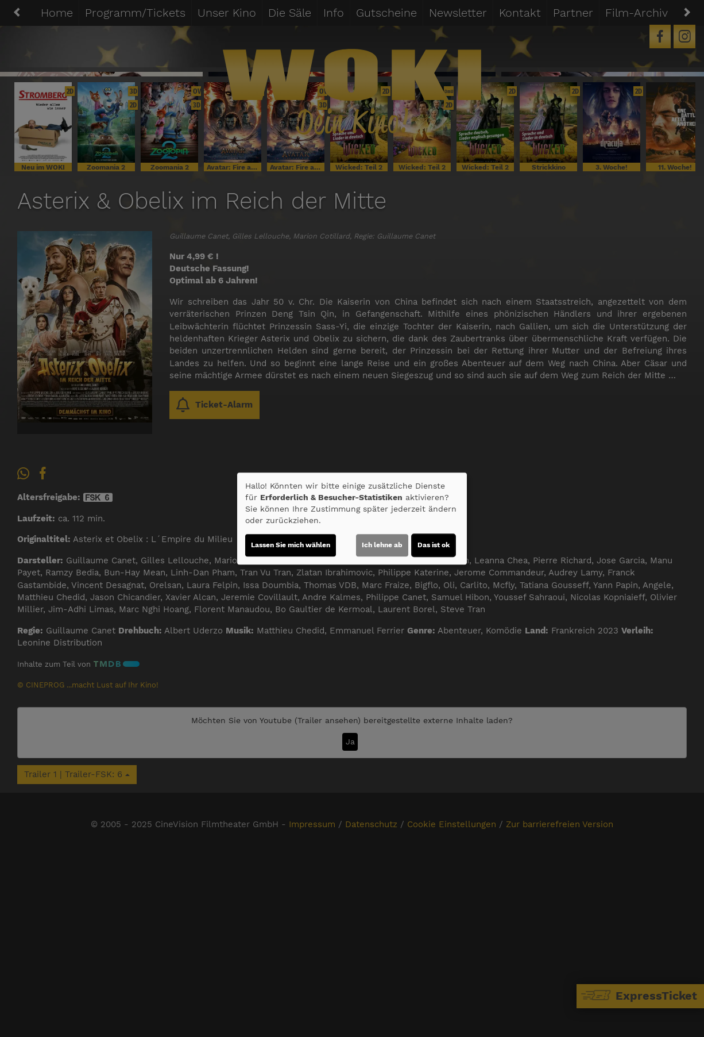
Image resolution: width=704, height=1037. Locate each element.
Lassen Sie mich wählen (290, 545)
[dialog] (352, 518)
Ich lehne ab (382, 545)
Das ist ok (433, 545)
